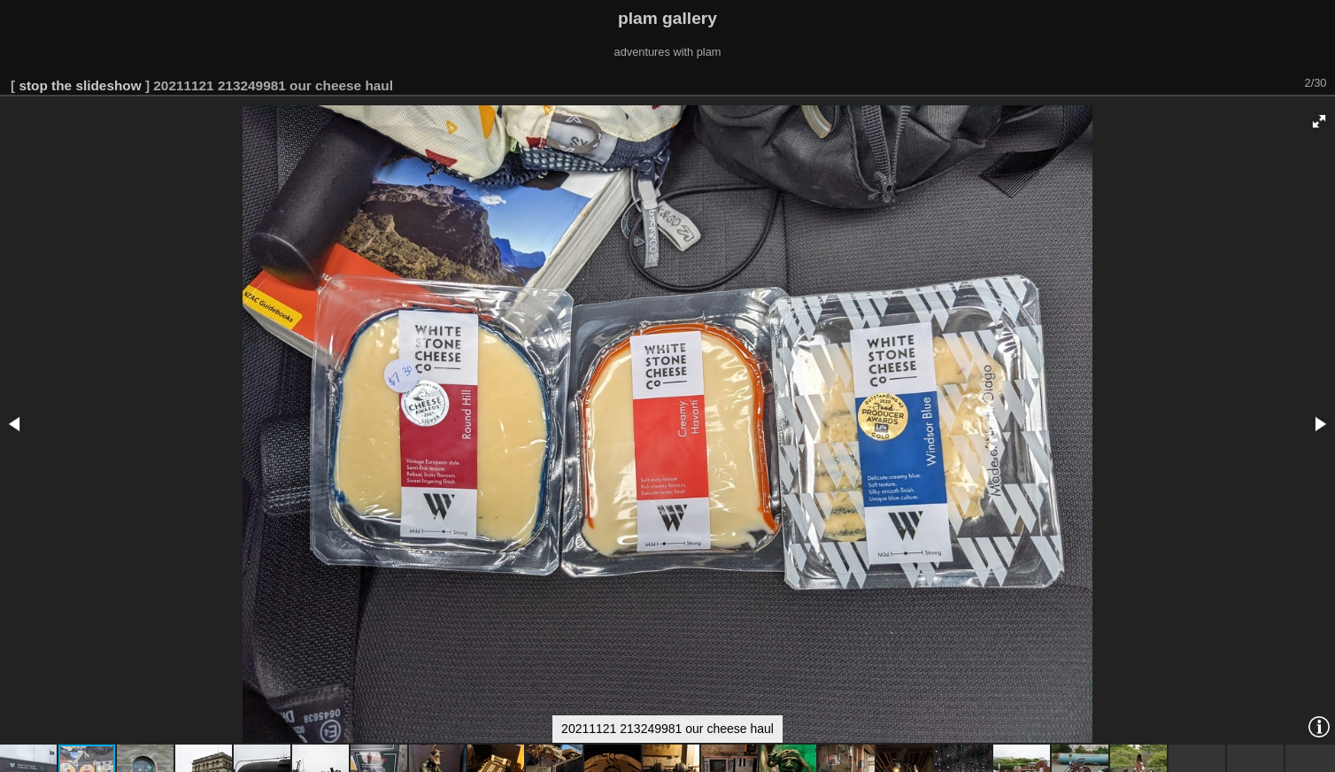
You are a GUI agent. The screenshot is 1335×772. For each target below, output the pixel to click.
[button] (1319, 121)
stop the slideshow (80, 85)
